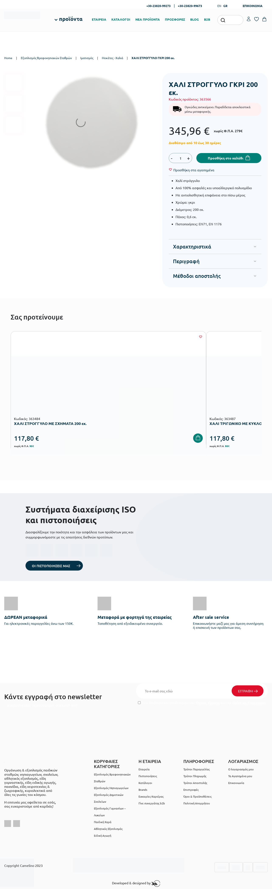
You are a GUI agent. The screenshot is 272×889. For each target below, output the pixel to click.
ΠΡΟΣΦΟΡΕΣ (175, 19)
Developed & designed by (136, 883)
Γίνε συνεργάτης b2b (152, 803)
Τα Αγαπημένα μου (240, 776)
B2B (207, 19)
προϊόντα (70, 18)
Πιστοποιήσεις (148, 776)
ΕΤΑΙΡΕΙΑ (99, 19)
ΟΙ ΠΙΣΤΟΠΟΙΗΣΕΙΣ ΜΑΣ (51, 565)
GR (225, 6)
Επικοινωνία (236, 783)
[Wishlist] (193, 170)
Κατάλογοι (145, 783)
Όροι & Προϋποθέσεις (197, 796)
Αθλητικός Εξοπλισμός (108, 829)
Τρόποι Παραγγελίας (196, 769)
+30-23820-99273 (158, 6)
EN (219, 6)
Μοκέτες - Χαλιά (112, 58)
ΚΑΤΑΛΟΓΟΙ (120, 19)
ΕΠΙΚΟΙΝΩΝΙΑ (252, 6)
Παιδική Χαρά (102, 822)
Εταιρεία (144, 769)
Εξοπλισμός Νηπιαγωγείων (111, 788)
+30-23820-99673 (190, 6)
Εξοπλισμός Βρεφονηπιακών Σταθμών (46, 58)
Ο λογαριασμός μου (241, 769)
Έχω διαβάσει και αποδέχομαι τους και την (202, 702)
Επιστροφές (191, 789)
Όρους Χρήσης (208, 702)
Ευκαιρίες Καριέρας (151, 796)
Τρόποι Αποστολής (195, 783)
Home (8, 58)
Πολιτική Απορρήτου (249, 702)
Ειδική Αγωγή (102, 835)
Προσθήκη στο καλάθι (225, 158)
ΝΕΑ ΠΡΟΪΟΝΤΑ (147, 19)
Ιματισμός (86, 58)
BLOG (194, 19)
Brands (143, 789)
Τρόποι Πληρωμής (194, 776)
